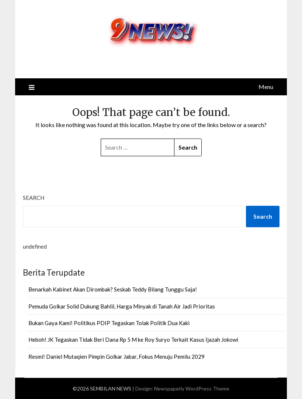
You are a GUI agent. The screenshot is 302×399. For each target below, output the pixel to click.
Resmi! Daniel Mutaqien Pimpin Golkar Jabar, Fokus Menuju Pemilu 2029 (116, 356)
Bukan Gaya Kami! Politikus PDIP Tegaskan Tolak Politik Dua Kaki (109, 323)
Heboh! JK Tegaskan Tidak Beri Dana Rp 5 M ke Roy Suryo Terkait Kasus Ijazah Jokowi (133, 339)
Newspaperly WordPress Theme (191, 388)
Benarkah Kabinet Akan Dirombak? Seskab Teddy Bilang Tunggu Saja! (112, 289)
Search (33, 197)
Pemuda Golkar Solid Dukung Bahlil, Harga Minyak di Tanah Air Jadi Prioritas (121, 306)
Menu (265, 86)
